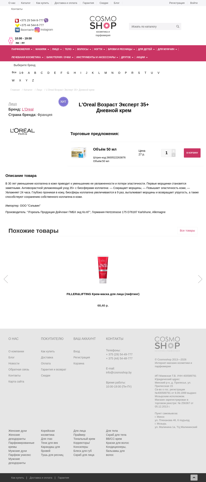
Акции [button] (141, 57)
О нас (11, 2)
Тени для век (49, 442)
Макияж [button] (42, 49)
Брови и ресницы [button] (121, 49)
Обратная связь (18, 369)
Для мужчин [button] (167, 49)
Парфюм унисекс (19, 454)
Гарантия (88, 2)
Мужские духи (17, 450)
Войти (194, 2)
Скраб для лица (83, 454)
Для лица (79, 430)
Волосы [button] (84, 49)
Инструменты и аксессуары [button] (97, 57)
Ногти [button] (99, 49)
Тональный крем (84, 438)
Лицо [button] (57, 49)
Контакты (17, 8)
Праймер (79, 434)
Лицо (12, 104)
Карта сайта (16, 381)
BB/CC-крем (114, 438)
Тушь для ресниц (52, 454)
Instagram (46, 29)
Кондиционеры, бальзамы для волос (116, 450)
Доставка (47, 357)
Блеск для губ (82, 450)
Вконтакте (25, 29)
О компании (16, 351)
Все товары (187, 230)
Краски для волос (117, 442)
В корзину (192, 153)
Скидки (104, 2)
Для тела (112, 430)
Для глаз (46, 438)
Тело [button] (69, 49)
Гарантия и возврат (53, 369)
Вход (76, 351)
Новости (13, 363)
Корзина (78, 363)
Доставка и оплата (66, 2)
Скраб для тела (116, 434)
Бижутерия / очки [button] (59, 57)
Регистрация (177, 2)
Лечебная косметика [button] (27, 57)
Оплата (46, 363)
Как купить (42, 2)
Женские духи (17, 430)
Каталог (26, 2)
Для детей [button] (146, 49)
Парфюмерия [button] (21, 49)
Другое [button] (127, 57)
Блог (116, 2)
